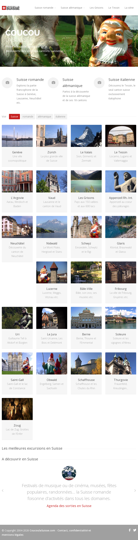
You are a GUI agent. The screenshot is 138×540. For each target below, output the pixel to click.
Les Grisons (96, 7)
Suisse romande (45, 7)
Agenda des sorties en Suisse (69, 506)
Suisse (14, 116)
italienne (60, 116)
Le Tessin (113, 7)
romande (28, 116)
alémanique (44, 116)
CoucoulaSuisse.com (42, 530)
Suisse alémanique (73, 7)
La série (129, 7)
